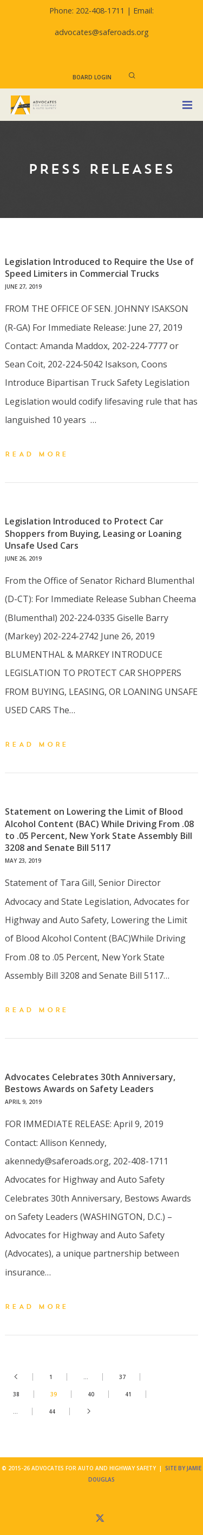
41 (128, 1394)
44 (52, 1411)
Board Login (92, 77)
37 (122, 1377)
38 (16, 1394)
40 (91, 1394)
